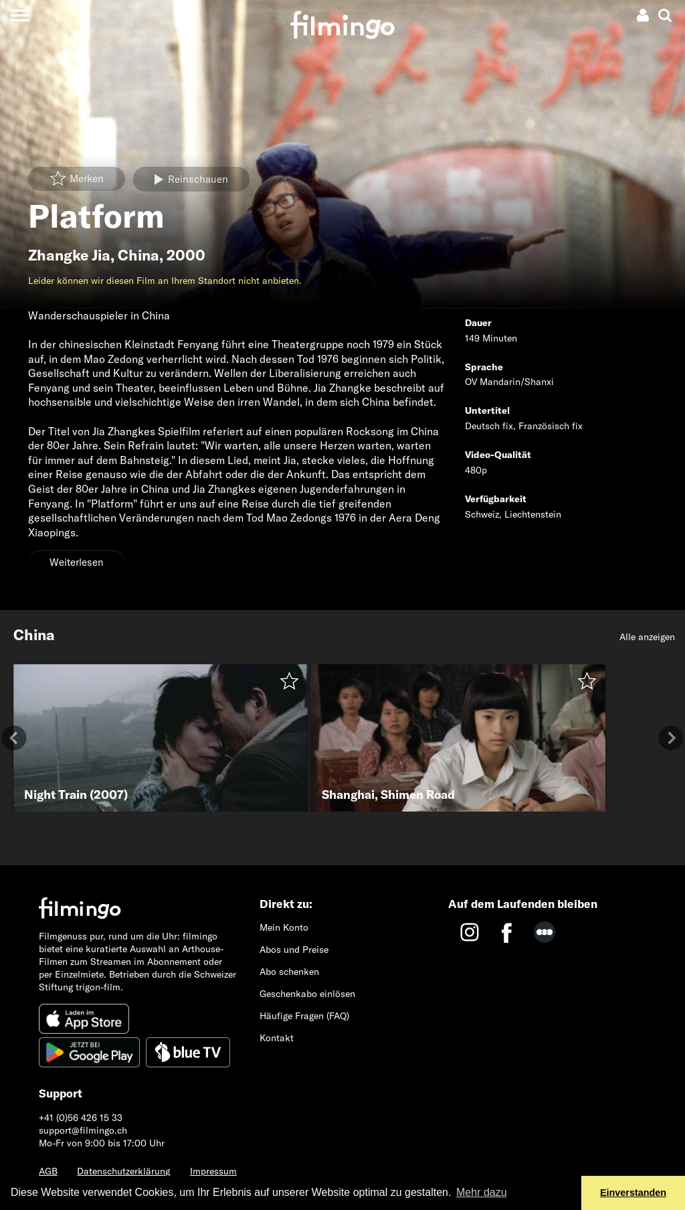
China (138, 255)
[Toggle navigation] (19, 15)
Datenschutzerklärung (123, 1171)
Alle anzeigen (647, 637)
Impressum (213, 1171)
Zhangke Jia (69, 255)
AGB (48, 1171)
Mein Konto (284, 927)
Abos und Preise (294, 949)
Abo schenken (289, 972)
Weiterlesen (77, 562)
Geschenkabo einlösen (307, 994)
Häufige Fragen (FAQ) (304, 1016)
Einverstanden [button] (633, 1192)
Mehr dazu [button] (481, 1192)
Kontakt (277, 1038)
